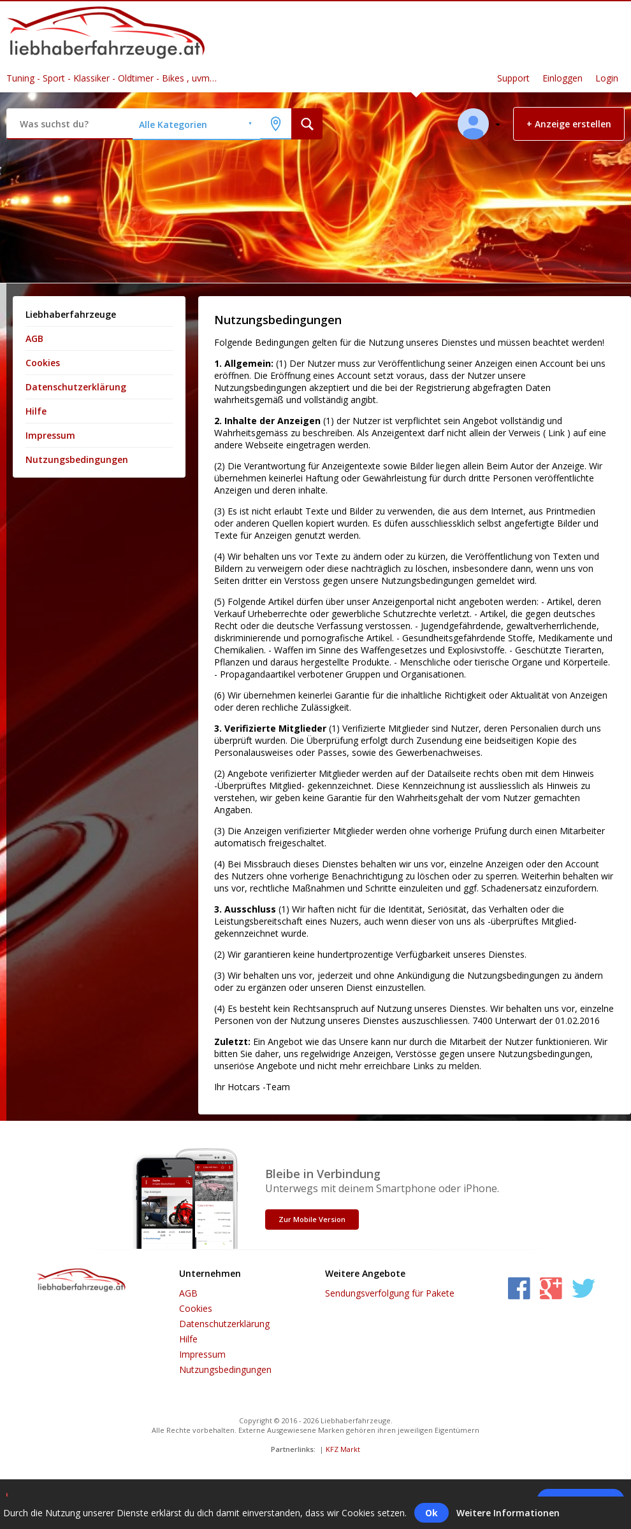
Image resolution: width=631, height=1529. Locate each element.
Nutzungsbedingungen (76, 459)
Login (606, 78)
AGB (34, 338)
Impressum (50, 435)
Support (513, 78)
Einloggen (562, 78)
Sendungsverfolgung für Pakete (389, 1293)
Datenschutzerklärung (75, 387)
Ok (431, 1513)
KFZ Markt (343, 1449)
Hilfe (36, 411)
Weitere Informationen (508, 1513)
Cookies (42, 363)
